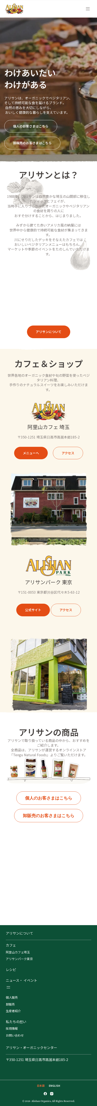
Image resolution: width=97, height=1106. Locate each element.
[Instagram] (51, 1093)
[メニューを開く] (8, 987)
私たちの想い (16, 1021)
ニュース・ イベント (21, 980)
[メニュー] (88, 9)
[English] (54, 1085)
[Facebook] (45, 1093)
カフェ (11, 945)
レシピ (11, 969)
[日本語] (41, 1085)
